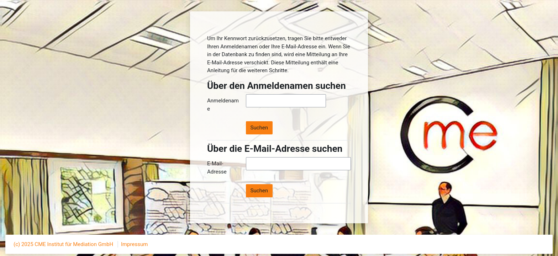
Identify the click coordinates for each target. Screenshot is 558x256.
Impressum (134, 244)
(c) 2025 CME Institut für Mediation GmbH (64, 244)
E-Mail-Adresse (217, 167)
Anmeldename (223, 104)
